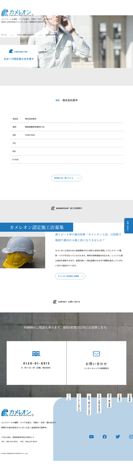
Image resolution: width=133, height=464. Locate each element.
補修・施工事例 (109, 404)
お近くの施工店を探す (99, 407)
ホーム (68, 400)
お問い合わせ (96, 366)
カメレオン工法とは (79, 406)
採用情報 (129, 401)
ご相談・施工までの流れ (89, 407)
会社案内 (119, 401)
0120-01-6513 (37, 366)
